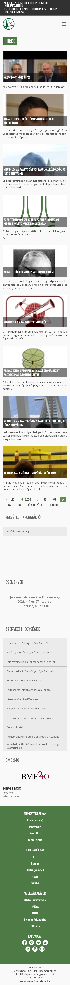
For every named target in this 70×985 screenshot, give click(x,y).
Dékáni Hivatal (15, 727)
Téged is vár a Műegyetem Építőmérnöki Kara (30, 473)
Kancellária (35, 833)
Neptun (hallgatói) (35, 870)
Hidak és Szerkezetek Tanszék (24, 680)
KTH (35, 857)
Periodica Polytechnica (35, 919)
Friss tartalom (12, 796)
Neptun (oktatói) (35, 820)
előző (27, 499)
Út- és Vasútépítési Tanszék (22, 699)
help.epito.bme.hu (14, 5)
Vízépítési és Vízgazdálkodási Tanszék (28, 708)
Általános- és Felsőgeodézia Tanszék (28, 643)
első (11, 499)
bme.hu (6, 3)
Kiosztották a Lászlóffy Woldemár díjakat (29, 272)
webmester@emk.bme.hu (35, 981)
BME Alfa (35, 926)
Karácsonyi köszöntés (17, 77)
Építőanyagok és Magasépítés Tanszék (29, 652)
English (9, 12)
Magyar (20, 12)
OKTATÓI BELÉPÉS (11, 9)
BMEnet (35, 906)
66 (19, 505)
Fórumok (8, 792)
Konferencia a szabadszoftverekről (25, 322)
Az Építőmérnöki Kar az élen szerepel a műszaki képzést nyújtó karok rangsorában (31, 222)
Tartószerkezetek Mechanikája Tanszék (29, 690)
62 (44, 499)
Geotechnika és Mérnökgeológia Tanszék (30, 671)
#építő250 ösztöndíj (18, 531)
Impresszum (35, 967)
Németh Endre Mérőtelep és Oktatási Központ (33, 736)
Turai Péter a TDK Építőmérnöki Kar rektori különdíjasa (29, 121)
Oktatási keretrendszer (35, 900)
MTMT (35, 913)
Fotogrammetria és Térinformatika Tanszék (31, 661)
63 (54, 499)
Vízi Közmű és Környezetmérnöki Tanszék (30, 718)
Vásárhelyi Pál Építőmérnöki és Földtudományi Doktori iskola (33, 746)
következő (33, 505)
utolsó (53, 505)
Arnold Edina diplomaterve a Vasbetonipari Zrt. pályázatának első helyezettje (32, 372)
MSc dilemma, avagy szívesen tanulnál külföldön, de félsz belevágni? (34, 171)
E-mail (25, 9)
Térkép (53, 9)
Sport (35, 876)
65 (9, 505)
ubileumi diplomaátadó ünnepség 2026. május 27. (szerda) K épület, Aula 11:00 (35, 601)
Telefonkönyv (39, 9)
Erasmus (35, 863)
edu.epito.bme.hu (39, 3)
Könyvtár (35, 883)
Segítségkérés (35, 840)
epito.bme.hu (20, 3)
